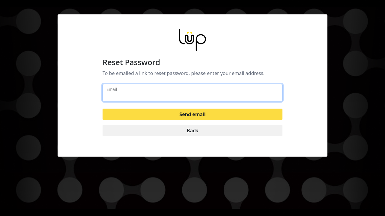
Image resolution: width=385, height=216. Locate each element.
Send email (192, 114)
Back (192, 130)
